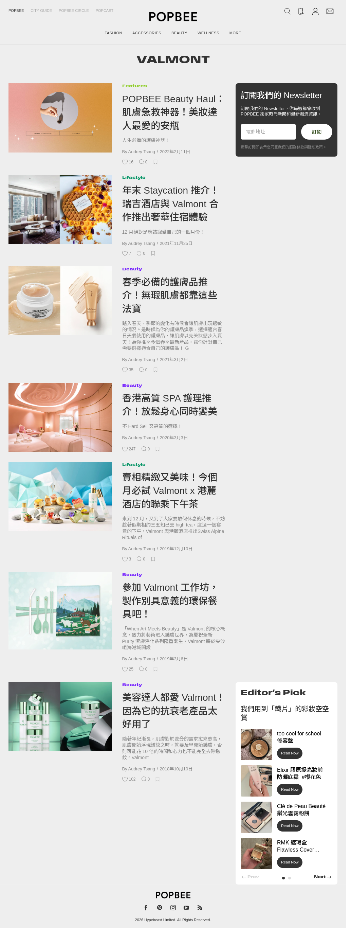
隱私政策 (315, 147)
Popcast (105, 10)
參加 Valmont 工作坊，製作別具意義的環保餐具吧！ (170, 601)
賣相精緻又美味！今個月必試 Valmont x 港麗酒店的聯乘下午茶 (169, 491)
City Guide (41, 10)
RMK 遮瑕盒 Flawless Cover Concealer (295, 850)
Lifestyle (134, 177)
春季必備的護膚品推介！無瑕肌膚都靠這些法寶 (169, 295)
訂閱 (316, 132)
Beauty (132, 269)
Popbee (16, 10)
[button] (283, 878)
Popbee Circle (74, 10)
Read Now (289, 753)
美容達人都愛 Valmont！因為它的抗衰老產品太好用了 (173, 711)
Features (134, 86)
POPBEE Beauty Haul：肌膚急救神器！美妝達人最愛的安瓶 (173, 112)
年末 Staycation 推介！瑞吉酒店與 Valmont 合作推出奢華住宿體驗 (170, 203)
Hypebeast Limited (159, 920)
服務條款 (296, 147)
